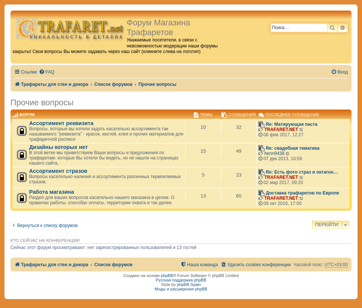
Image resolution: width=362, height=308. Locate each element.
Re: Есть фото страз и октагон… (302, 172)
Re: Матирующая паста (291, 124)
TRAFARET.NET (281, 129)
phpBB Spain (189, 284)
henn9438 (274, 153)
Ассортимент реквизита (61, 123)
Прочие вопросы (42, 102)
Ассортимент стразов (58, 171)
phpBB (167, 275)
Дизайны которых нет (58, 147)
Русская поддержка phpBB (181, 280)
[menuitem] (47, 72)
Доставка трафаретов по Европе (302, 193)
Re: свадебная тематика (292, 148)
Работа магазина (51, 192)
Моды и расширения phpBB (181, 289)
